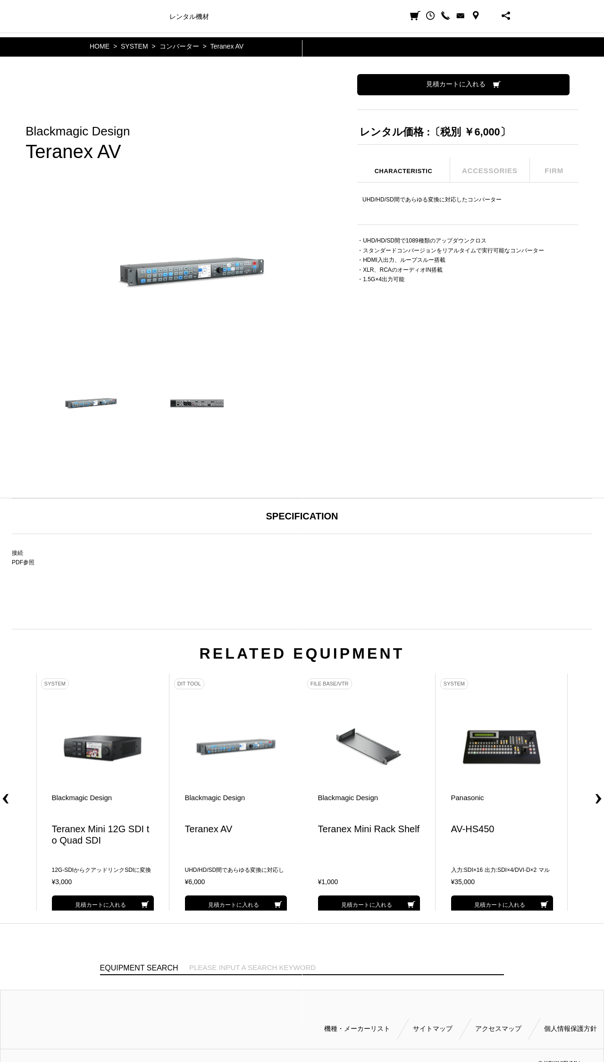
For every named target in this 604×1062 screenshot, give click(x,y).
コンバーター (179, 46)
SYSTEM (134, 46)
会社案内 (351, 16)
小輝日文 (100, 16)
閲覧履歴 (430, 15)
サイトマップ (433, 1025)
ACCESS (475, 15)
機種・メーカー (139, 16)
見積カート (415, 15)
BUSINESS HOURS (490, 15)
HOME (99, 46)
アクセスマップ (498, 1025)
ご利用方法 (314, 16)
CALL (445, 15)
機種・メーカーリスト (357, 1025)
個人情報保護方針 (570, 1025)
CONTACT (460, 15)
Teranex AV (227, 46)
